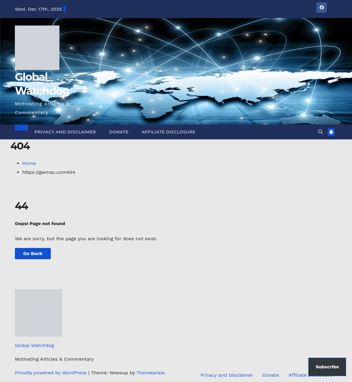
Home (29, 163)
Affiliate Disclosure (169, 132)
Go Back (32, 253)
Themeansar (150, 372)
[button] (320, 132)
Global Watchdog (34, 345)
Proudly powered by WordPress (51, 372)
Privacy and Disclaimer (65, 132)
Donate (119, 132)
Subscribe (327, 367)
